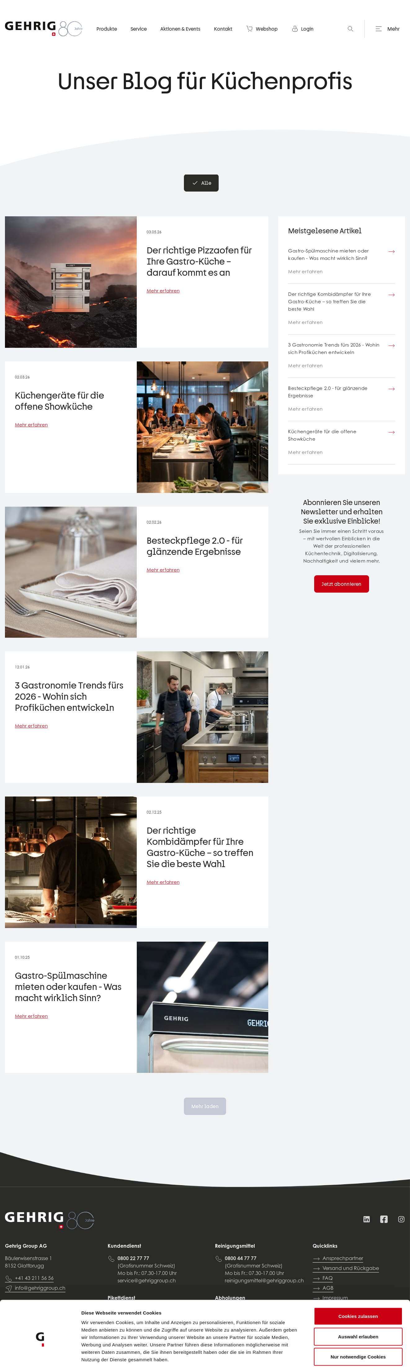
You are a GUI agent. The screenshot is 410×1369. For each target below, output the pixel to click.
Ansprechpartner (338, 1259)
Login (302, 29)
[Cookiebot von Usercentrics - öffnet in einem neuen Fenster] (40, 1357)
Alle (201, 183)
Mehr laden (205, 1106)
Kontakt (223, 29)
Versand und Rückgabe (346, 1268)
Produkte (106, 29)
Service (139, 29)
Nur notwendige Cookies (358, 1328)
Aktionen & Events (180, 29)
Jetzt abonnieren (341, 584)
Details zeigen (329, 1356)
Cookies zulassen (358, 1287)
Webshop (262, 29)
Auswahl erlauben (358, 1308)
